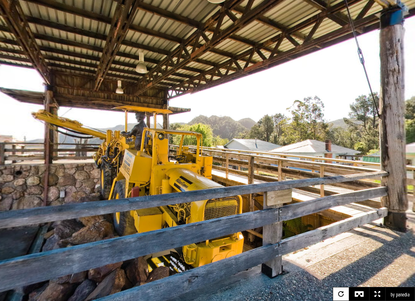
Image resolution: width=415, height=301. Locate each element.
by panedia (400, 295)
